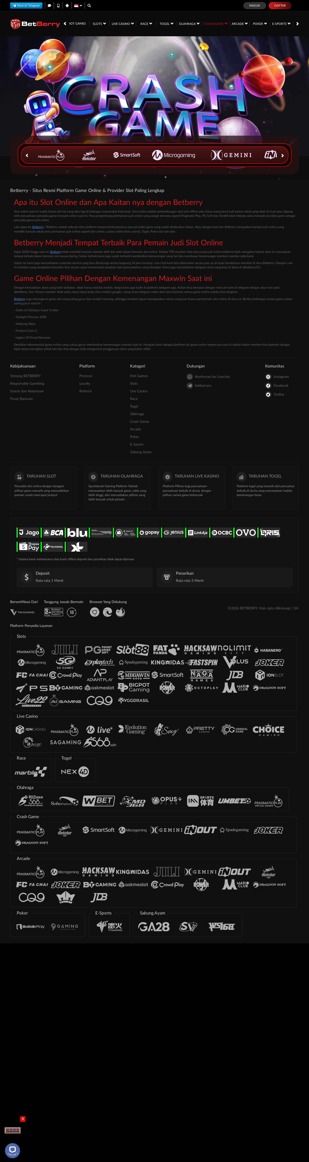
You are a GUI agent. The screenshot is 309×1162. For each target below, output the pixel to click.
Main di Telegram (26, 5)
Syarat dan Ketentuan (27, 391)
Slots (99, 23)
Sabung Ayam (141, 452)
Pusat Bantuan (21, 399)
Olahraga (189, 23)
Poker (260, 23)
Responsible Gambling (27, 383)
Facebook (276, 385)
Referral (85, 391)
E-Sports (281, 23)
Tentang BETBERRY (25, 376)
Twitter (274, 394)
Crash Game (215, 23)
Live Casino (123, 23)
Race (146, 23)
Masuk (254, 5)
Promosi (85, 376)
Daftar (280, 5)
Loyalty (84, 383)
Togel (166, 23)
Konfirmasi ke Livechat (208, 377)
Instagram (277, 377)
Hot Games (77, 23)
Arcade (240, 23)
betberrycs (199, 385)
